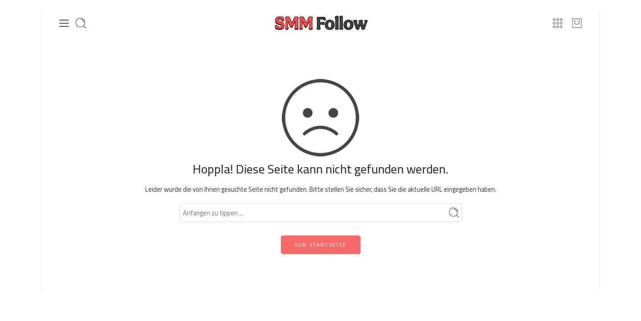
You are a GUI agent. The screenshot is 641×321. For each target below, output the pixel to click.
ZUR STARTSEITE (321, 244)
